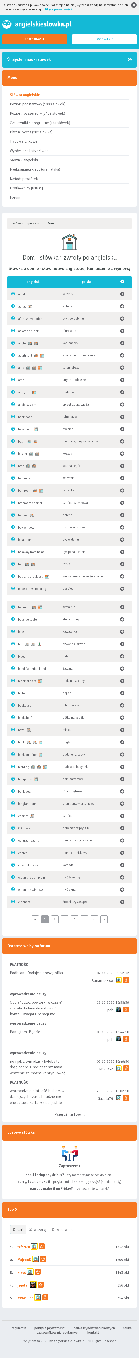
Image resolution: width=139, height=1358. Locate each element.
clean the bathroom (31, 878)
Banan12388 (102, 980)
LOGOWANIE (104, 39)
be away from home (31, 552)
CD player (24, 828)
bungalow (25, 779)
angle (22, 343)
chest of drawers (29, 865)
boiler (22, 693)
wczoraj (37, 1229)
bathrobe (24, 478)
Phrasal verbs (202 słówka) (31, 132)
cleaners (24, 902)
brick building (27, 755)
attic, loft (24, 392)
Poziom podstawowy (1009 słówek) (37, 104)
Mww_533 (25, 1298)
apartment (25, 356)
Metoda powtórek (24, 179)
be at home (25, 540)
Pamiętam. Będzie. (25, 1031)
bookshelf (25, 718)
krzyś (22, 1272)
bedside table (27, 620)
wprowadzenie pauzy (28, 994)
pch (110, 1010)
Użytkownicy (26, 188)
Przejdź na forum (69, 1114)
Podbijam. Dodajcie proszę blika (36, 972)
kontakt (93, 1332)
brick (21, 742)
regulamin (18, 1328)
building (23, 767)
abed (21, 294)
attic (21, 380)
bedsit (22, 632)
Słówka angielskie (25, 95)
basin (21, 442)
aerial (22, 306)
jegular (23, 1285)
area (21, 368)
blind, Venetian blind (32, 669)
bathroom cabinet (30, 503)
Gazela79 (105, 1098)
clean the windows (31, 890)
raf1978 (23, 1247)
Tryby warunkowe (23, 141)
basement (25, 429)
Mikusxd (106, 1069)
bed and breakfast (30, 577)
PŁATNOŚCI (20, 964)
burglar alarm (27, 804)
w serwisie (62, 1229)
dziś (18, 1229)
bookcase (24, 706)
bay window (26, 528)
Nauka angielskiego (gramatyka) (35, 169)
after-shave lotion (30, 319)
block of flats (27, 681)
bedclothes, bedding (32, 589)
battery (23, 515)
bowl (21, 730)
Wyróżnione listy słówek (29, 151)
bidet (21, 656)
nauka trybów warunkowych (94, 1328)
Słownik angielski (24, 160)
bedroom (24, 607)
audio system (27, 405)
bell (20, 644)
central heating (28, 841)
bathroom (24, 491)
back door (25, 417)
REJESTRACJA (34, 39)
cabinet (23, 816)
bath (21, 466)
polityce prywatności (57, 9)
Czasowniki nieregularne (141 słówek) (40, 123)
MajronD (24, 1260)
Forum (15, 197)
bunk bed (24, 792)
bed (20, 564)
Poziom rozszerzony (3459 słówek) (37, 113)
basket (22, 454)
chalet (22, 853)
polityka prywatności (49, 1328)
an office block (28, 331)
